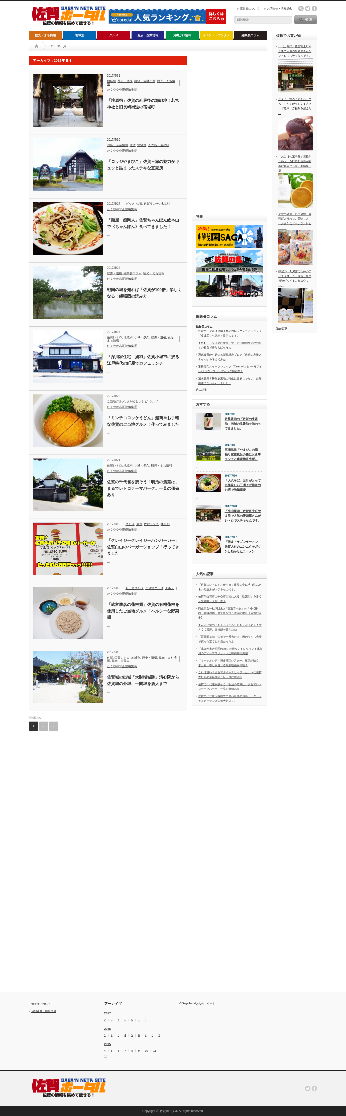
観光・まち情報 (45, 35)
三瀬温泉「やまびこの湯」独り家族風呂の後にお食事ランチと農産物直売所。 (243, 454)
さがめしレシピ (137, 401)
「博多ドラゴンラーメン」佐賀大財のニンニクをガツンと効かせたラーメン (243, 546)
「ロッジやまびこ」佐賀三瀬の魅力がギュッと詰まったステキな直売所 (143, 164)
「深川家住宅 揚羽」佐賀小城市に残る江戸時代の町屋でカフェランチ (143, 360)
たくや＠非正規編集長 (122, 89)
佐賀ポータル (169, 1111)
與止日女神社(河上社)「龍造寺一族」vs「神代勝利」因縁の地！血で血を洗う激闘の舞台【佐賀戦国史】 (230, 613)
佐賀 (133, 145)
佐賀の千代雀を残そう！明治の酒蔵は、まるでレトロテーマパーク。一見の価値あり (143, 488)
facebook (314, 8)
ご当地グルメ (116, 401)
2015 (107, 1044)
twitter (307, 8)
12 (105, 1056)
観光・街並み (120, 660)
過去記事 (201, 389)
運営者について (249, 8)
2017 (107, 1013)
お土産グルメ (135, 588)
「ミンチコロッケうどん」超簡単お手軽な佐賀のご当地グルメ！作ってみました (143, 421)
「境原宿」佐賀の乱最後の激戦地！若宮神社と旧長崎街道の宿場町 (143, 103)
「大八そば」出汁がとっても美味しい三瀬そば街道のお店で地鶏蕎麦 (243, 485)
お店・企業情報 (147, 35)
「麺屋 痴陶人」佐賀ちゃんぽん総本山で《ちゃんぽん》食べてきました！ (143, 223)
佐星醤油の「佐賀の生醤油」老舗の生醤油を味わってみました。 (243, 423)
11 (154, 1050)
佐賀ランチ (151, 203)
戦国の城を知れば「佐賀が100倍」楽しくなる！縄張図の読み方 (144, 293)
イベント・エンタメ (216, 35)
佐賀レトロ (114, 337)
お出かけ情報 (182, 35)
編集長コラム (251, 35)
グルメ (113, 35)
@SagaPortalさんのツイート (197, 1003)
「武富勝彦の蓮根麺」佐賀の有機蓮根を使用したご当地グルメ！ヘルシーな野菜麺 (143, 610)
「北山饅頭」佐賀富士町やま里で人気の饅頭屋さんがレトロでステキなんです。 (243, 515)
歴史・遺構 (125, 81)
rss (301, 8)
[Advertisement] (229, 131)
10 (146, 1050)
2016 (107, 1029)
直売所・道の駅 (158, 145)
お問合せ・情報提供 (279, 8)
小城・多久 (141, 337)
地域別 (79, 35)
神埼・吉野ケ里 (144, 81)
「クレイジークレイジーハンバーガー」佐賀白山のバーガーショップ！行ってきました (143, 546)
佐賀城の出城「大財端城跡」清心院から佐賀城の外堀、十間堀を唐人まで (143, 680)
